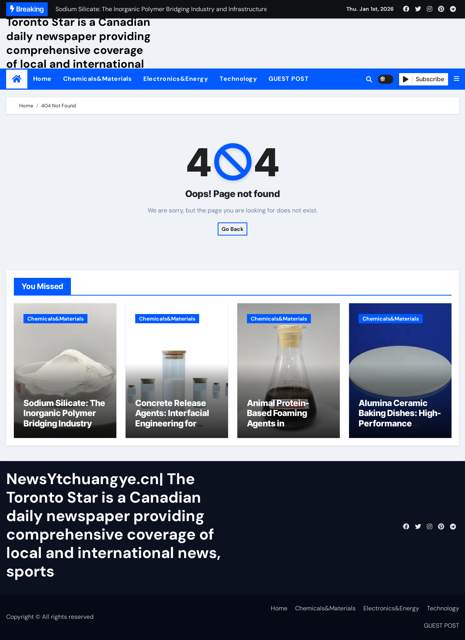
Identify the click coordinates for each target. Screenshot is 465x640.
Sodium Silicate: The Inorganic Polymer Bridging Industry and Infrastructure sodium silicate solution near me (64, 428)
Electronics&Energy (175, 79)
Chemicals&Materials (97, 79)
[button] (456, 79)
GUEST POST (289, 79)
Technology (238, 79)
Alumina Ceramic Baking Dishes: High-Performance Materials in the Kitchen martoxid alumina (400, 428)
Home (42, 79)
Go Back (232, 229)
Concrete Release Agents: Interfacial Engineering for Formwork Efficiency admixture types (176, 423)
